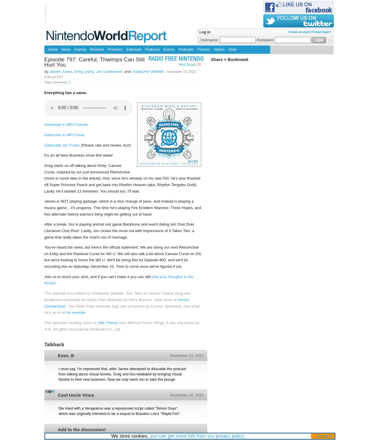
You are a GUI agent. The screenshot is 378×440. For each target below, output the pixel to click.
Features (152, 49)
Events (169, 49)
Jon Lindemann (109, 71)
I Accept (323, 436)
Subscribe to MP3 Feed (64, 135)
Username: (228, 40)
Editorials (133, 49)
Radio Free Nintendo (176, 59)
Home (53, 49)
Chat (232, 49)
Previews (115, 49)
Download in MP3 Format (66, 124)
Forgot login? (321, 32)
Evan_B (66, 355)
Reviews (97, 49)
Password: (284, 40)
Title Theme (107, 323)
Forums (203, 49)
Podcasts (185, 49)
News (66, 49)
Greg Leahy (84, 71)
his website (75, 312)
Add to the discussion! (82, 429)
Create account (299, 32)
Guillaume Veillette (148, 71)
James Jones (60, 71)
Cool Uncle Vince (76, 395)
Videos (219, 49)
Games (80, 49)
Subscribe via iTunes (62, 145)
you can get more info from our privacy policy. (197, 436)
